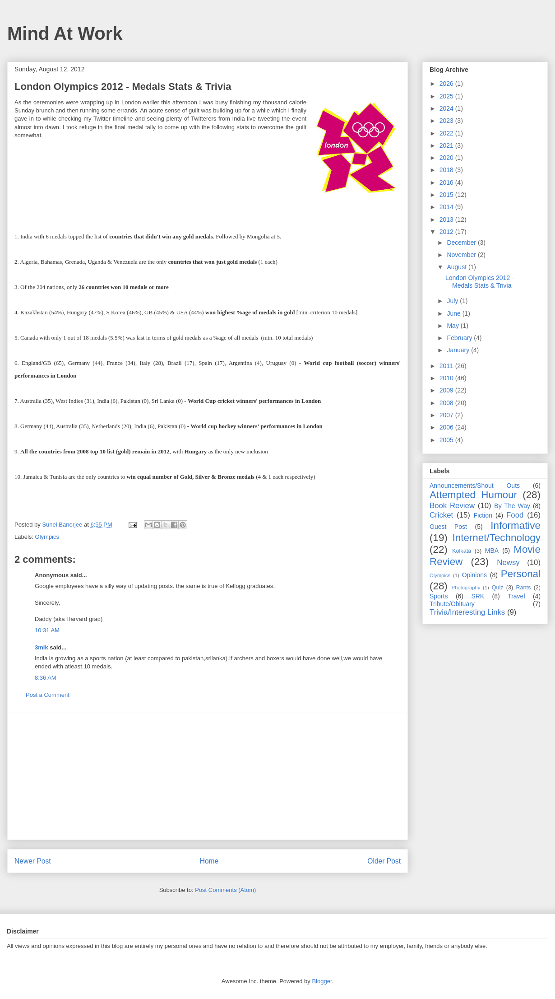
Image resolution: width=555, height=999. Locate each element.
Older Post (384, 861)
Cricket (441, 515)
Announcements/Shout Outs (475, 485)
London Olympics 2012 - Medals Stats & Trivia (479, 281)
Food (514, 515)
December (462, 242)
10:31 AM (47, 630)
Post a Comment (47, 694)
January (459, 350)
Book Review (452, 505)
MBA (492, 550)
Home (209, 861)
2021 (447, 145)
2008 (447, 402)
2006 (447, 427)
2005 (447, 439)
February (460, 337)
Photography (466, 587)
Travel (516, 596)
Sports (439, 596)
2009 (447, 390)
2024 (447, 108)
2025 (447, 96)
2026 (447, 83)
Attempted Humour (473, 494)
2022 (447, 133)
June (454, 313)
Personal (521, 573)
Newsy (508, 562)
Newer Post (32, 861)
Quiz (498, 587)
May (453, 325)
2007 (447, 415)
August (457, 267)
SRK (477, 596)
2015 (447, 194)
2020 (447, 157)
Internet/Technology (497, 537)
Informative (515, 525)
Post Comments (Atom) (225, 890)
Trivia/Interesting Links (467, 612)
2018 (447, 169)
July (453, 300)
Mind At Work (65, 33)
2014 (447, 206)
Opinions (474, 575)
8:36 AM (45, 677)
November (462, 254)
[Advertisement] (207, 776)
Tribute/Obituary (452, 603)
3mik (41, 647)
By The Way (512, 505)
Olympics (47, 536)
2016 (447, 182)
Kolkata (461, 551)
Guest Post (448, 526)
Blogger (322, 981)
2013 (447, 219)
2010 (447, 378)
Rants (523, 587)
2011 (447, 365)
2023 (447, 120)
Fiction (483, 515)
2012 (447, 231)
